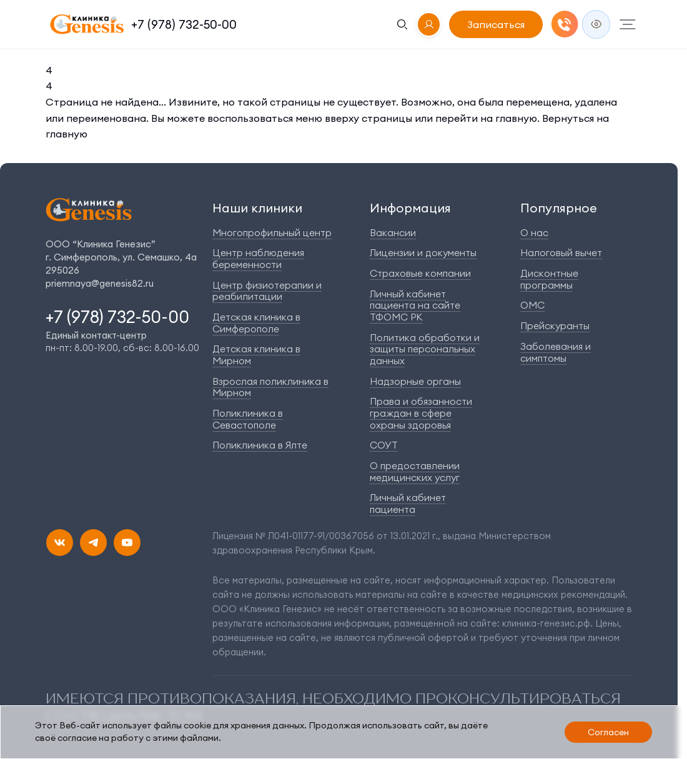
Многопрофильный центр (272, 233)
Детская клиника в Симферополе (256, 323)
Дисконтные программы (549, 279)
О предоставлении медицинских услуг (415, 472)
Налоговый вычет (561, 253)
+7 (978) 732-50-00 (184, 24)
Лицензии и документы (423, 253)
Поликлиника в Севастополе (247, 419)
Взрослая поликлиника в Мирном (270, 387)
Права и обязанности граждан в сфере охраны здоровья (421, 412)
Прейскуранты (555, 326)
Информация (410, 208)
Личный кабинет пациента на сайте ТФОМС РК (415, 305)
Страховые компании (420, 273)
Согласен (608, 732)
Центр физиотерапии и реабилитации (267, 291)
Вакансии (393, 233)
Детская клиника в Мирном (256, 355)
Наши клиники (257, 208)
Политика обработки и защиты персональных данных (425, 349)
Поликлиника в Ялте (259, 445)
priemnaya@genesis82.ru (100, 283)
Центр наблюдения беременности (258, 258)
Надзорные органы (415, 381)
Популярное (558, 208)
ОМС (532, 305)
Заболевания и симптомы (555, 352)
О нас (534, 233)
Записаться (496, 24)
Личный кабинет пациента (408, 503)
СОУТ (384, 445)
